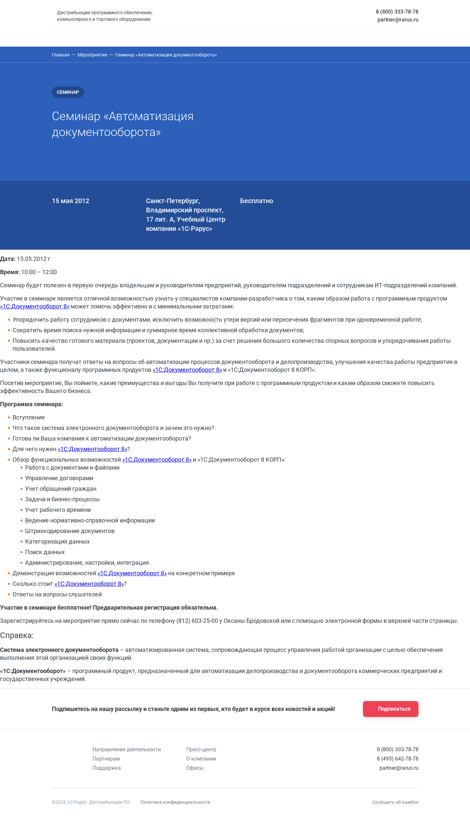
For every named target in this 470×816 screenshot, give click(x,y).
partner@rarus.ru (398, 20)
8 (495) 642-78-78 (397, 759)
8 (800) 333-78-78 (397, 12)
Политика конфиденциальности (175, 802)
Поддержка (106, 768)
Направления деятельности (126, 749)
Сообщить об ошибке (395, 802)
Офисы (194, 768)
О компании (201, 759)
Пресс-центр (201, 749)
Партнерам (106, 759)
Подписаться (389, 709)
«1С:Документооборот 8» (34, 306)
